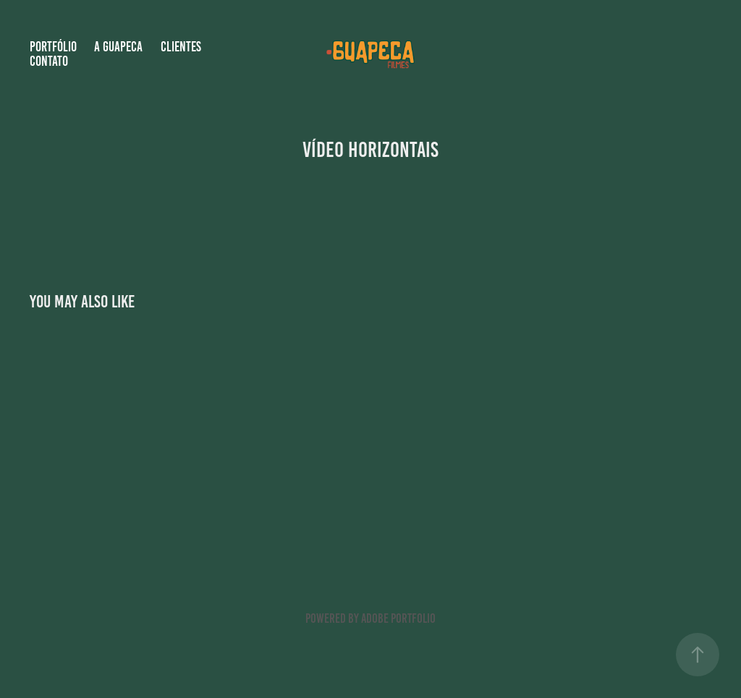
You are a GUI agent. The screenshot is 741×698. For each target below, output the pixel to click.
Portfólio (53, 46)
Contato (49, 61)
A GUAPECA (118, 46)
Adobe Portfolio (398, 618)
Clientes (181, 46)
